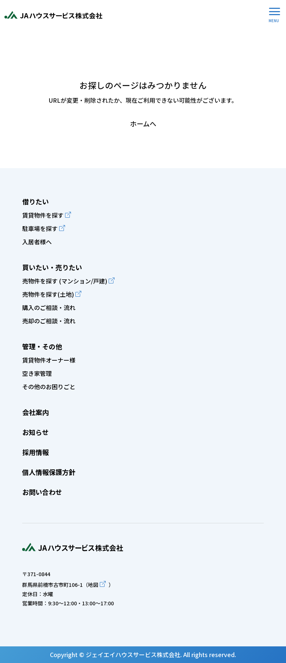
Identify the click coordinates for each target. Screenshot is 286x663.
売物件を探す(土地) (48, 294)
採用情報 (35, 452)
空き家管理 (37, 373)
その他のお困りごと (48, 386)
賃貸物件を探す (43, 215)
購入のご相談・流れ (48, 307)
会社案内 (35, 412)
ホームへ (143, 123)
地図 (93, 584)
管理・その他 (42, 346)
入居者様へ (37, 241)
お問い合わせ (42, 492)
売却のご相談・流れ (48, 320)
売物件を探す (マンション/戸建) (64, 280)
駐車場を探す (40, 228)
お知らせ (35, 432)
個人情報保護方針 (48, 472)
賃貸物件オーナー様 (48, 360)
